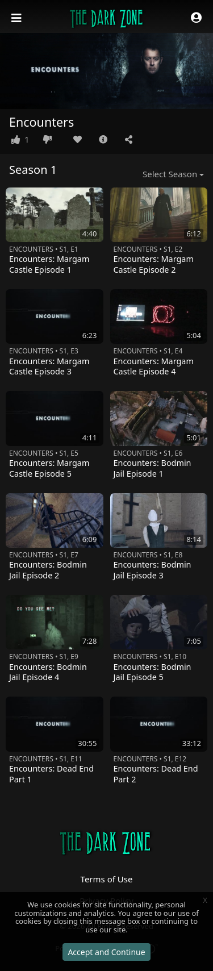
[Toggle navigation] (17, 18)
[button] (196, 18)
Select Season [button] (170, 174)
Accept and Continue (106, 952)
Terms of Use (107, 879)
